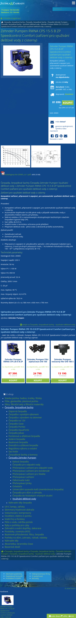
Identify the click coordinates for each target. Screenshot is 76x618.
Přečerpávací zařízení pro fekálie (28, 474)
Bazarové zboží (12, 547)
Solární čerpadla (17, 439)
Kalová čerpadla (20, 461)
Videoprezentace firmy (41, 574)
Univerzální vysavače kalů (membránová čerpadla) (37, 489)
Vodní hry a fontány (15, 519)
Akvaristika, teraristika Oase (19, 544)
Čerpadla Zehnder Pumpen (22, 458)
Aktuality (35, 578)
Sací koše (13, 451)
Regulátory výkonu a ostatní (23, 448)
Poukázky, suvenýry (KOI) (17, 531)
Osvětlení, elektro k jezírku (18, 516)
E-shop (8, 394)
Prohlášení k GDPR (13, 578)
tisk (72, 616)
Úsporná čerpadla (18, 411)
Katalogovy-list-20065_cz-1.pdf (16, 174)
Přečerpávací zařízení (23, 477)
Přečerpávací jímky (21, 483)
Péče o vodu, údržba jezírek (19, 522)
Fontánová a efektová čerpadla (24, 436)
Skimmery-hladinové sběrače (19, 510)
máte (58, 121)
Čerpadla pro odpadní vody (26, 465)
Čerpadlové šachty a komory (23, 455)
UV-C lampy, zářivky (15, 507)
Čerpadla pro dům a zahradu (27, 492)
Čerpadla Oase (16, 424)
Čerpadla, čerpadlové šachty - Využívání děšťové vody (20, 24)
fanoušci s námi (59, 137)
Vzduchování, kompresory (18, 513)
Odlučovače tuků (21, 480)
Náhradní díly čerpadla (20, 503)
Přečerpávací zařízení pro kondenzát (31, 471)
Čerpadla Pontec (17, 427)
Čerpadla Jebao (16, 433)
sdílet (65, 616)
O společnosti (37, 576)
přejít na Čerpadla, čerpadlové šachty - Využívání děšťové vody (47, 324)
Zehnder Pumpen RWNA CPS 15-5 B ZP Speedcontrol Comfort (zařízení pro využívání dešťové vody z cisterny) (35, 25)
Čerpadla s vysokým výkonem (24, 414)
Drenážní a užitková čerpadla (23, 445)
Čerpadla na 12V (17, 420)
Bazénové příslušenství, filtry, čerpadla (24, 534)
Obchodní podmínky (14, 574)
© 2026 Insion (70, 588)
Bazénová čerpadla (18, 442)
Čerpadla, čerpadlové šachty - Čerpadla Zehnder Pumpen (46, 22)
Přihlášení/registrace (10, 18)
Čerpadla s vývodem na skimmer (25, 417)
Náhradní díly (11, 541)
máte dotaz (55, 616)
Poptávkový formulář (14, 576)
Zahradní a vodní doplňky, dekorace (23, 528)
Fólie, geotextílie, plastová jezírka (21, 401)
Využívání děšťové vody (24, 499)
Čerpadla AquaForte (19, 430)
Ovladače (17, 486)
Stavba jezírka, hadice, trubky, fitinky (23, 398)
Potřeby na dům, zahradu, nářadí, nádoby (26, 537)
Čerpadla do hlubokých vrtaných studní (32, 495)
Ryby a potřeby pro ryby (17, 525)
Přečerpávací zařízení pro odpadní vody (32, 468)
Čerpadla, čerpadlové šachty (14, 22)
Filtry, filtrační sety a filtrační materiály (24, 404)
